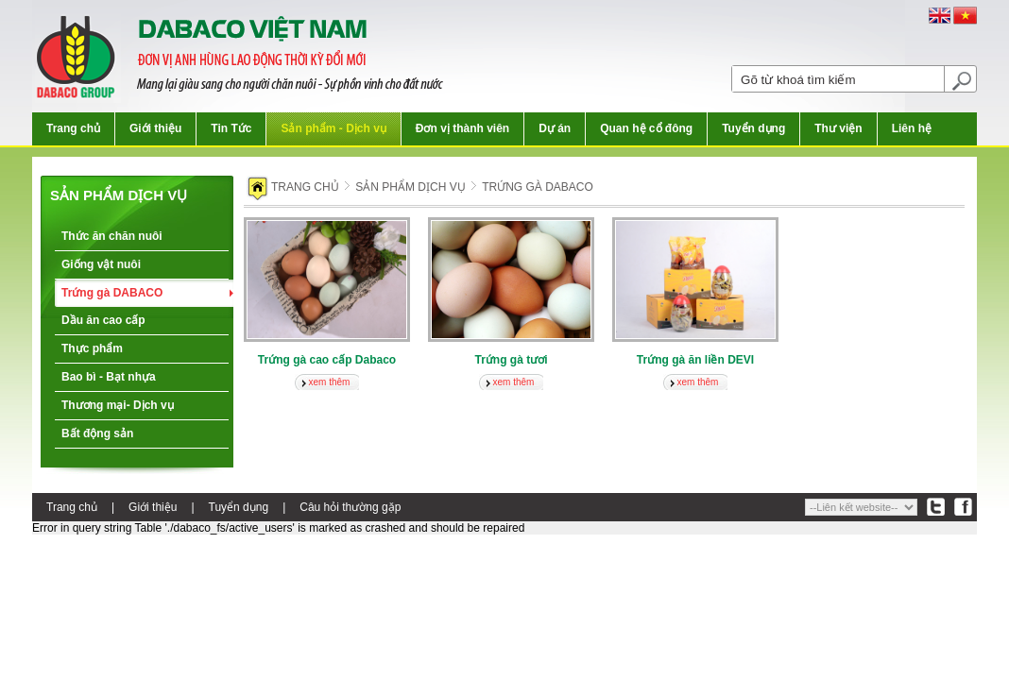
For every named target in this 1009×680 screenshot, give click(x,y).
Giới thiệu (155, 128)
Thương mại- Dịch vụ (117, 405)
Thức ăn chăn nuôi (111, 236)
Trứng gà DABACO (111, 292)
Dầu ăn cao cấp (103, 320)
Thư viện (838, 128)
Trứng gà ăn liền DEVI (695, 359)
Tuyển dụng (753, 128)
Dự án (555, 128)
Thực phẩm (92, 348)
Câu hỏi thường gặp (350, 507)
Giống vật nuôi (101, 264)
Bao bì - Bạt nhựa (108, 376)
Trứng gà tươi (511, 359)
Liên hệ (912, 128)
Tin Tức (231, 128)
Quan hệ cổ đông (646, 128)
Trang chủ (73, 128)
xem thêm (330, 382)
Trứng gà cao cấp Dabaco (327, 359)
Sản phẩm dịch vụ (118, 195)
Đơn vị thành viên (462, 128)
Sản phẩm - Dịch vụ (333, 128)
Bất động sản (97, 433)
